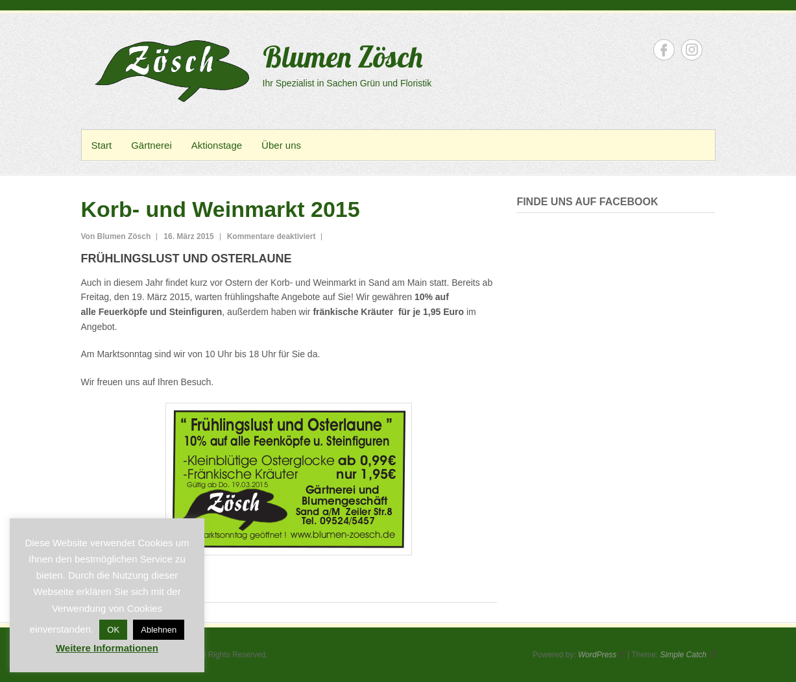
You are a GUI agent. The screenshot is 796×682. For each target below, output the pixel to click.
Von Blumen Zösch (116, 236)
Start (101, 145)
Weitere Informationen (107, 647)
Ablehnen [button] (158, 630)
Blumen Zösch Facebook (664, 49)
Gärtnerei (151, 145)
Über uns (281, 145)
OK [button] (113, 630)
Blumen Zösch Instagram (692, 49)
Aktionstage (216, 145)
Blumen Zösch (342, 56)
